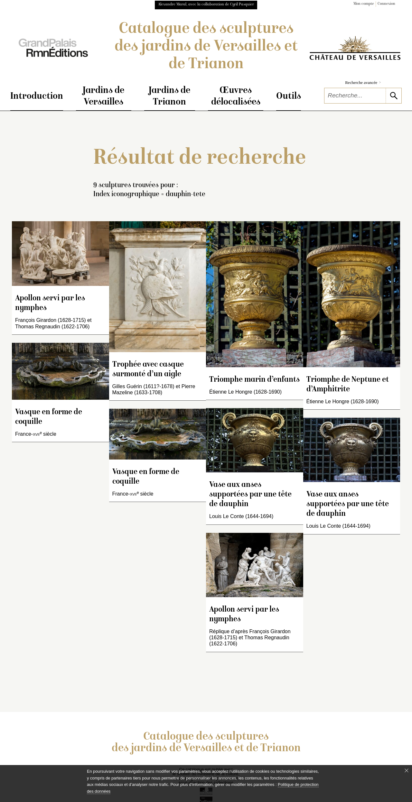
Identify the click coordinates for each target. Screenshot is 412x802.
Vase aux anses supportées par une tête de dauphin (250, 494)
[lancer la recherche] (393, 95)
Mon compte (363, 4)
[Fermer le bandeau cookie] (406, 770)
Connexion (386, 4)
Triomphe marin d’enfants (254, 380)
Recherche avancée (363, 82)
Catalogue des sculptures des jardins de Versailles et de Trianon (206, 47)
